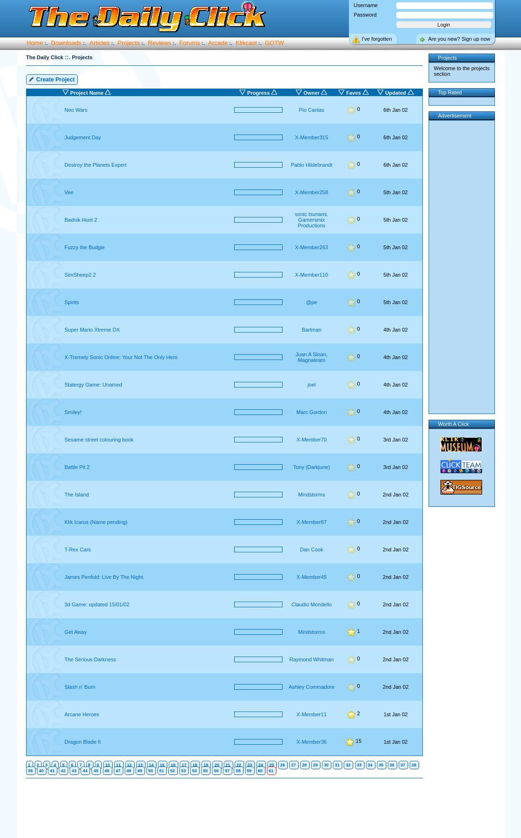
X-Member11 (311, 714)
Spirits (71, 302)
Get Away (75, 632)
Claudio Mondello (312, 604)
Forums (189, 42)
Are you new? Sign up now (459, 39)
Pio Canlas (311, 110)
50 (150, 770)
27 (293, 765)
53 (183, 770)
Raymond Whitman (311, 659)
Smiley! (73, 412)
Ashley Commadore (312, 687)
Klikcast (246, 42)
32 (348, 765)
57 (227, 770)
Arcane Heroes (81, 714)
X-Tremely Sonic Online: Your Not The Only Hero (120, 357)
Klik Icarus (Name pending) (96, 522)
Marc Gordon (311, 412)
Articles (100, 42)
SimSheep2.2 (80, 275)
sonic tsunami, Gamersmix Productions (311, 219)
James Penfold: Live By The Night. (104, 577)
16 (173, 765)
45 (95, 770)
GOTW (274, 42)
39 (30, 770)
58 (238, 770)
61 (271, 770)
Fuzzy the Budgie (84, 247)
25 (271, 765)
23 (249, 765)
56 (216, 770)
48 (129, 770)
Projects (129, 42)
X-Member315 (311, 137)
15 (162, 765)
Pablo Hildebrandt (311, 165)
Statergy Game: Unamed (93, 384)
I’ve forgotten (377, 39)
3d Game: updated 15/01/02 (96, 604)
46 (107, 770)
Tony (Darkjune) (311, 467)
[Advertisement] (226, 808)
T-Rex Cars (77, 549)
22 (239, 765)
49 (139, 770)
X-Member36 (311, 742)
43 (74, 770)
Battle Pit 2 (77, 467)
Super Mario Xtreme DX (92, 330)
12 (129, 765)
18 (194, 765)
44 (84, 770)
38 (413, 765)
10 (107, 765)
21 (228, 765)
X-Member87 (311, 522)
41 (52, 770)
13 (140, 765)
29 (315, 765)
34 (370, 765)
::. (67, 57)
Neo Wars (76, 110)
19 (205, 765)
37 (403, 765)
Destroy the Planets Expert (95, 165)
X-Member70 (311, 439)
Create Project (51, 79)
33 (359, 765)
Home (35, 42)
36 (392, 765)
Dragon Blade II (82, 742)
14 (151, 765)
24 (260, 765)
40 (41, 770)
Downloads (66, 42)
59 (249, 770)
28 (304, 765)
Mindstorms (311, 494)
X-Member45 (311, 577)
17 (184, 765)
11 (118, 765)
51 (161, 770)
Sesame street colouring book (99, 439)
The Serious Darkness (90, 659)
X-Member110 (311, 275)
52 (172, 770)
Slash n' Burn (79, 687)
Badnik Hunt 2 (80, 220)
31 (337, 765)
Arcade (218, 42)
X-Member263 (311, 247)
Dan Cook (311, 549)
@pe (311, 302)
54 (194, 770)
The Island (76, 494)
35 (381, 765)
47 (118, 770)
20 (216, 765)
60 (260, 770)
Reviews (159, 42)
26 (282, 765)
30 (326, 765)
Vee (68, 192)
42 (63, 770)
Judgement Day (82, 137)
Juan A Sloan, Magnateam (312, 357)
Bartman (311, 330)
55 (205, 770)
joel (312, 384)
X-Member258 (311, 192)
